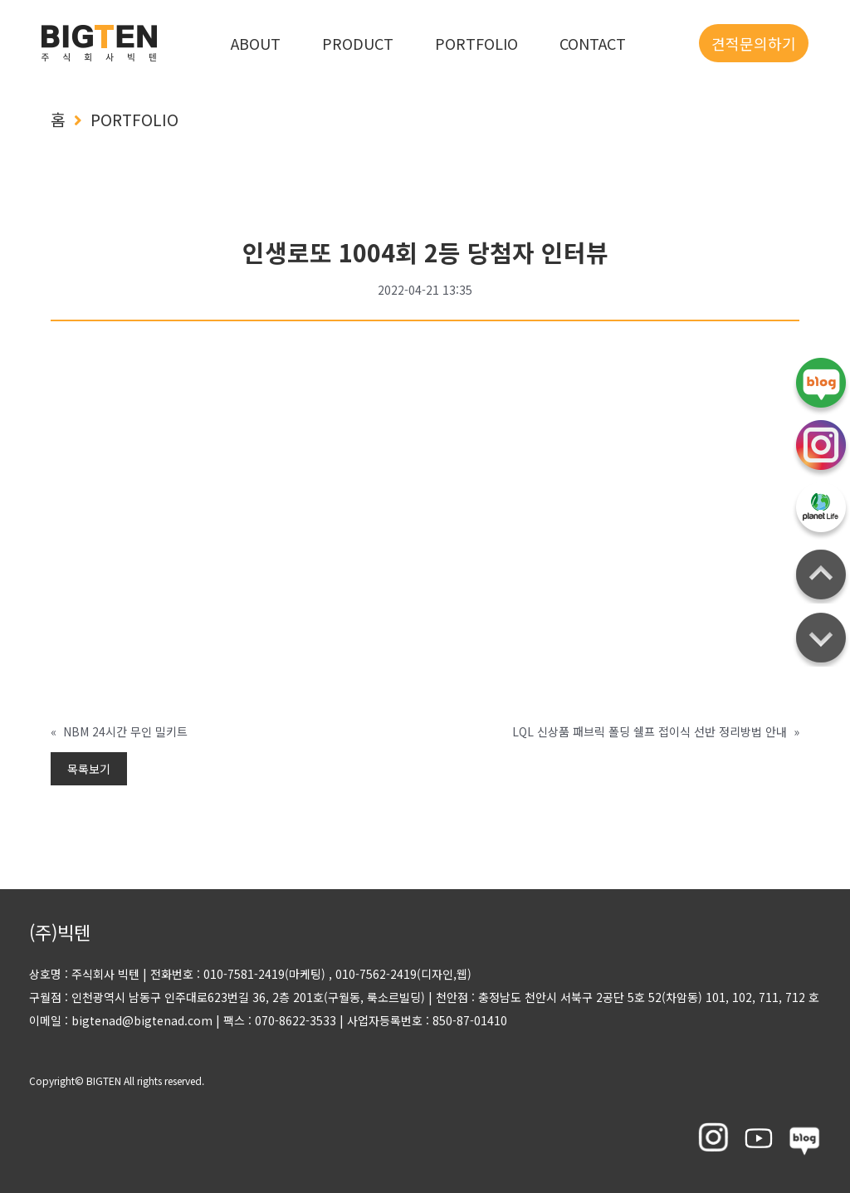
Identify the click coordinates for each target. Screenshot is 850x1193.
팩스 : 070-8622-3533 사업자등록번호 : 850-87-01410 (359, 1020)
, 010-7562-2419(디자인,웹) (400, 974)
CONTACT (592, 43)
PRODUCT (357, 43)
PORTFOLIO (476, 43)
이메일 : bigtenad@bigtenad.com (120, 1020)
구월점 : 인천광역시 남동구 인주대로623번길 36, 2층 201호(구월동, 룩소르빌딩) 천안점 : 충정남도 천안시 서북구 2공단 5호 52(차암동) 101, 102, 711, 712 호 (424, 997)
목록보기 (88, 768)
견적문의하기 (753, 43)
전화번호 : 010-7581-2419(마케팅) (237, 974)
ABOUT (256, 43)
